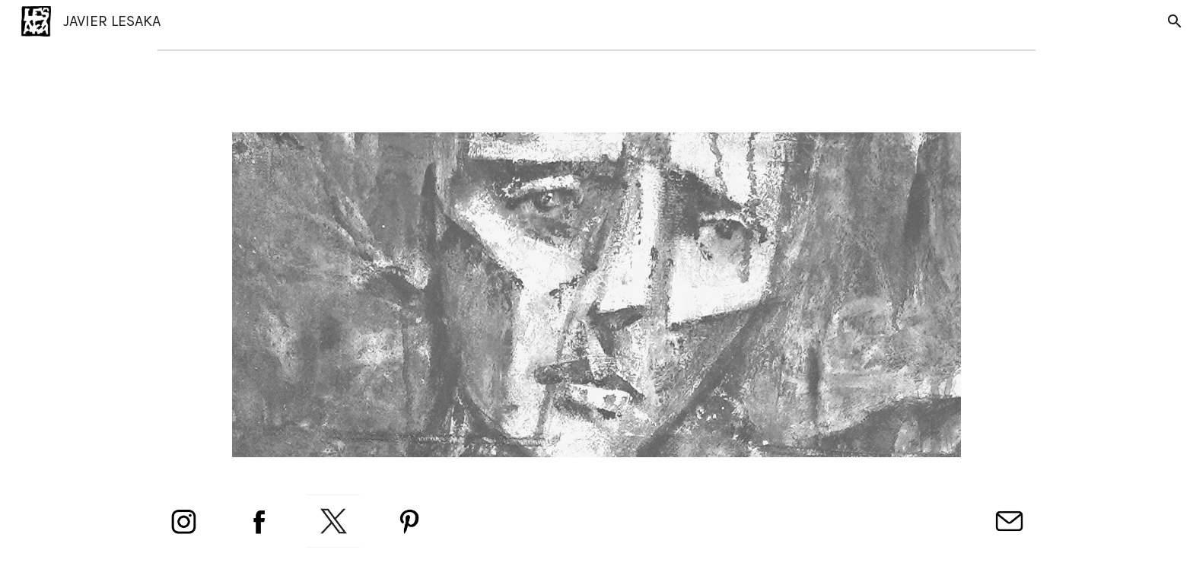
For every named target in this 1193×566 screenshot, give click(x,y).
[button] (1174, 21)
